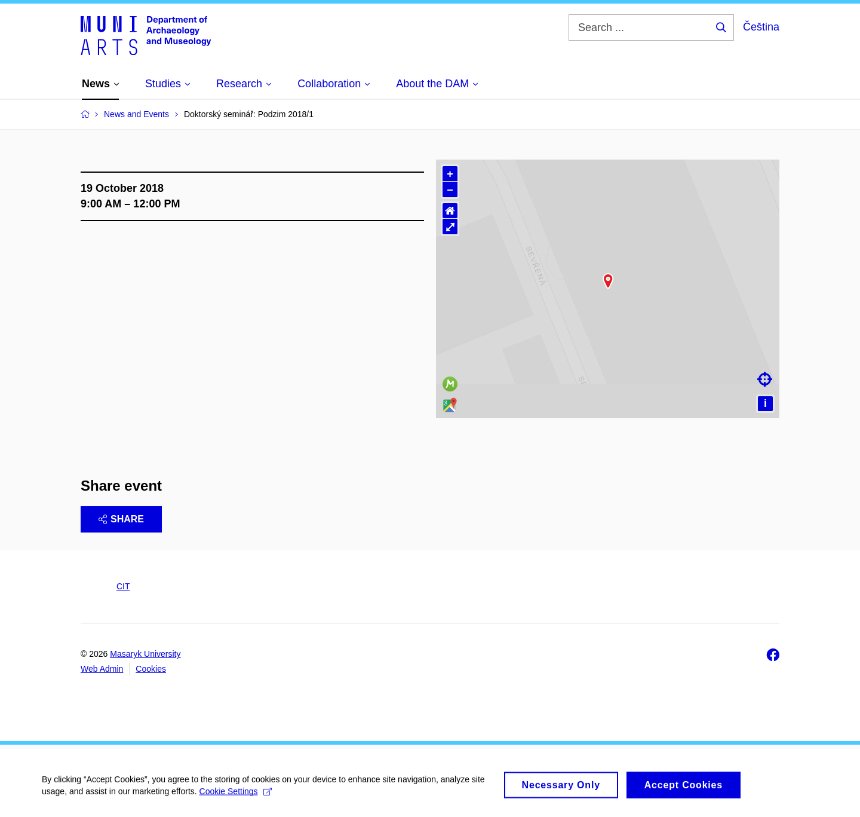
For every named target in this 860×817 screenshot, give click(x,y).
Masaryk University (145, 654)
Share (121, 519)
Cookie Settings (235, 804)
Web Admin (102, 669)
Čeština (761, 27)
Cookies (151, 669)
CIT (123, 586)
